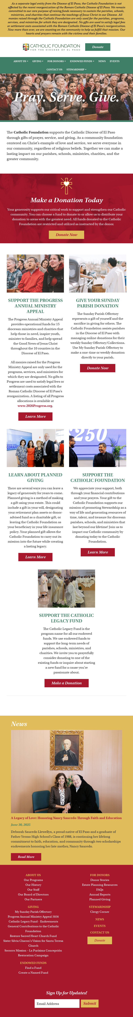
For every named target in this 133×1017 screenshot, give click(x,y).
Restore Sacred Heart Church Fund (33, 936)
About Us (33, 875)
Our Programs (33, 880)
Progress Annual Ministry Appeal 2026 (33, 916)
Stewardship (100, 907)
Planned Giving (99, 899)
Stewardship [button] (75, 69)
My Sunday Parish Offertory (33, 912)
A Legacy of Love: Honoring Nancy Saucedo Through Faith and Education (66, 818)
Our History (33, 885)
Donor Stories (99, 880)
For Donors (100, 875)
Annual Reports (99, 894)
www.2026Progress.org (35, 406)
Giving (33, 907)
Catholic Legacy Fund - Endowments (33, 921)
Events (114, 61)
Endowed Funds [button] (81, 61)
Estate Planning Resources (99, 885)
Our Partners (33, 899)
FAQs (99, 889)
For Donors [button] (55, 61)
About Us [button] (20, 61)
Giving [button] (36, 61)
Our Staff (33, 889)
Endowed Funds (33, 963)
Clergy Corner (99, 912)
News (102, 61)
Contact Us (54, 69)
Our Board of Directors (33, 894)
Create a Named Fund (33, 972)
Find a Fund (33, 968)
